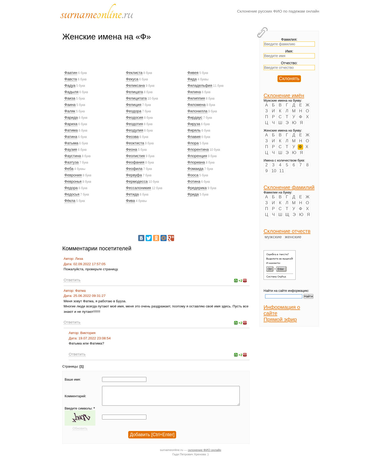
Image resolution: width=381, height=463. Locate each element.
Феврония (73, 175)
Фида (192, 79)
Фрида (193, 194)
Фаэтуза (71, 162)
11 (281, 170)
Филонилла (197, 111)
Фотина (193, 181)
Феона (131, 149)
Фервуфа (134, 175)
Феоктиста (135, 143)
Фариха (70, 124)
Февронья (73, 181)
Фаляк (69, 111)
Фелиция (133, 105)
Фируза (193, 124)
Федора (71, 188)
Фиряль (193, 130)
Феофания (135, 162)
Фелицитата (136, 98)
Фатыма (71, 143)
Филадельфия (199, 85)
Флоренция (197, 156)
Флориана (196, 162)
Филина (194, 92)
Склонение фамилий (289, 187)
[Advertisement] (155, 58)
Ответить (72, 280)
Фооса (192, 175)
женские (293, 236)
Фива (130, 201)
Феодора (133, 111)
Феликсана (135, 85)
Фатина (70, 137)
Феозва (132, 137)
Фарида (71, 117)
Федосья (71, 194)
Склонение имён (284, 95)
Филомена (196, 105)
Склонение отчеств (287, 231)
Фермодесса (137, 181)
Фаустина (72, 156)
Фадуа (69, 85)
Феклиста (134, 73)
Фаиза (69, 98)
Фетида (132, 194)
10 (274, 170)
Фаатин (70, 73)
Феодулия (134, 130)
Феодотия (134, 124)
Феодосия (134, 117)
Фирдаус (194, 117)
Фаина (70, 105)
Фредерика (197, 188)
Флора (193, 143)
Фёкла (69, 201)
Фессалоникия (138, 188)
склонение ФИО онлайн (204, 453)
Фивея (192, 73)
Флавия (193, 137)
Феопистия (135, 156)
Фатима (71, 130)
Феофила (134, 169)
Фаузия (70, 149)
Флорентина (198, 149)
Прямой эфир (280, 319)
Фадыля (71, 92)
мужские (273, 236)
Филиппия (196, 98)
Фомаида (195, 169)
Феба (68, 169)
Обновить (80, 432)
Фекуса (132, 79)
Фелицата (134, 92)
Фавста (70, 79)
